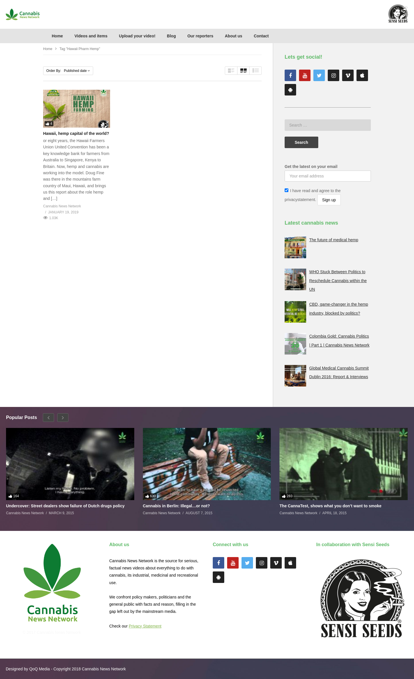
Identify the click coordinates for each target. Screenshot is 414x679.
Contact (261, 36)
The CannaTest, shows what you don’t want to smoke (330, 506)
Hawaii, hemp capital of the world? (76, 133)
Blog (171, 36)
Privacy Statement (145, 626)
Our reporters (200, 36)
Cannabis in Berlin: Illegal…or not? (176, 506)
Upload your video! (137, 36)
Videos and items (91, 36)
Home (57, 36)
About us (233, 36)
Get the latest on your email (311, 166)
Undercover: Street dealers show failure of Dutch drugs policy (65, 506)
